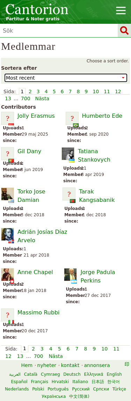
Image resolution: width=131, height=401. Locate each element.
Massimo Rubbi (38, 312)
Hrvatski (60, 381)
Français (39, 381)
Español (19, 381)
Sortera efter (19, 68)
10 (96, 91)
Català (30, 374)
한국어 (113, 381)
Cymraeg (50, 374)
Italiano (80, 381)
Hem (26, 365)
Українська (54, 396)
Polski (38, 389)
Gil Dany (29, 151)
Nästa (42, 98)
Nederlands (17, 389)
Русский (80, 389)
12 (118, 91)
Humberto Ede (102, 116)
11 (107, 91)
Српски (101, 389)
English (114, 374)
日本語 (98, 381)
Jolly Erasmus (36, 116)
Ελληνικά (93, 374)
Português (58, 389)
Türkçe (119, 389)
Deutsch (71, 374)
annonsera (97, 365)
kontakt (70, 365)
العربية (15, 374)
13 (8, 98)
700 (25, 98)
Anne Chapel (35, 272)
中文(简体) (79, 396)
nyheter (47, 365)
